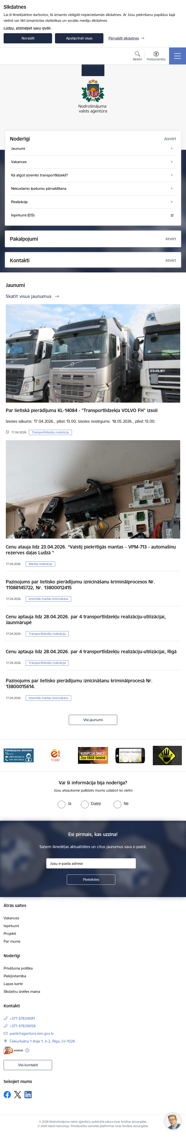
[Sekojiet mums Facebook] (7, 1094)
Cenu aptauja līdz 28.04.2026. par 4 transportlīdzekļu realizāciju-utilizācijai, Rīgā (91, 651)
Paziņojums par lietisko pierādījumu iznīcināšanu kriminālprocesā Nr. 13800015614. (79, 683)
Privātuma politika (18, 968)
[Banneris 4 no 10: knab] (93, 755)
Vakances (11, 918)
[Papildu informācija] (27, 1050)
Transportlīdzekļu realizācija (50, 432)
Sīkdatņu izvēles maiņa (22, 991)
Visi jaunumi (93, 719)
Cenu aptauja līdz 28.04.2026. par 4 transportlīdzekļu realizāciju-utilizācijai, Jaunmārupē (86, 619)
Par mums (12, 941)
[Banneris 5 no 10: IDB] (130, 755)
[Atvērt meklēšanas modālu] (137, 57)
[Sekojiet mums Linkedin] (28, 1094)
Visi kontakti (28, 1065)
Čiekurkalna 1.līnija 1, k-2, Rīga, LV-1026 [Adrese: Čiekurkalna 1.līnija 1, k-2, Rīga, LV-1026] (42, 1041)
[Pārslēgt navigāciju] (177, 56)
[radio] (64, 803)
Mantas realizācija (40, 564)
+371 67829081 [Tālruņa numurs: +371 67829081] (22, 1018)
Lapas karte (13, 983)
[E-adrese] (13, 1050)
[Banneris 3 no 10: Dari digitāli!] (56, 755)
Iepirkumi (11, 925)
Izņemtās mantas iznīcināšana (48, 599)
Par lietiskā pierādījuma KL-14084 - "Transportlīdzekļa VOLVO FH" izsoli (82, 410)
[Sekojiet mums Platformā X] (17, 1094)
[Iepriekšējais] (9, 755)
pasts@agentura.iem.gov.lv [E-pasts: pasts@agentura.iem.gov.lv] (32, 1033)
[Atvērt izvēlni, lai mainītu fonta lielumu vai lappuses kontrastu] (156, 57)
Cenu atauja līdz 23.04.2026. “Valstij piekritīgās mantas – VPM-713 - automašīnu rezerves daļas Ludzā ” (91, 550)
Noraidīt (28, 38)
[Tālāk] (176, 755)
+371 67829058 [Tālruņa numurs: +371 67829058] (23, 1026)
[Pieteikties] (91, 880)
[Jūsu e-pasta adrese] (91, 863)
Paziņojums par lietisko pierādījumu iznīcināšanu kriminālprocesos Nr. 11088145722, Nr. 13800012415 (80, 584)
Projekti (10, 933)
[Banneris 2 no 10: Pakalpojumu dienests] (19, 755)
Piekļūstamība (15, 976)
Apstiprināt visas (79, 38)
